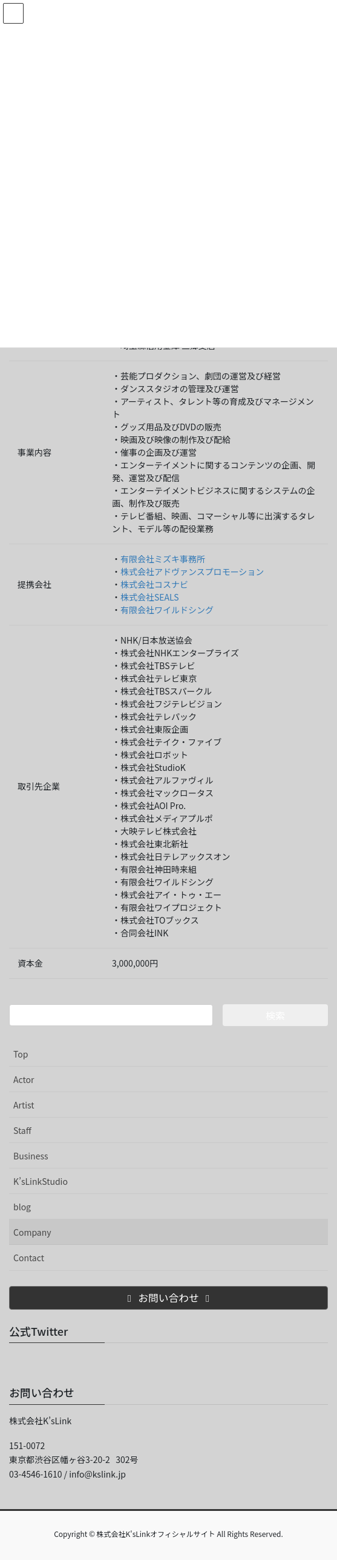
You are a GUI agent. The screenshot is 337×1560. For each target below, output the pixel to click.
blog (22, 1207)
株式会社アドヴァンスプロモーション (192, 571)
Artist (23, 1105)
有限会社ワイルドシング (167, 610)
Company (32, 1232)
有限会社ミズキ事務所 (162, 559)
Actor (23, 1079)
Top (20, 1054)
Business (30, 1156)
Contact (28, 1258)
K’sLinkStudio (40, 1181)
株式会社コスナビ (154, 584)
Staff (22, 1130)
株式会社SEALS (149, 597)
